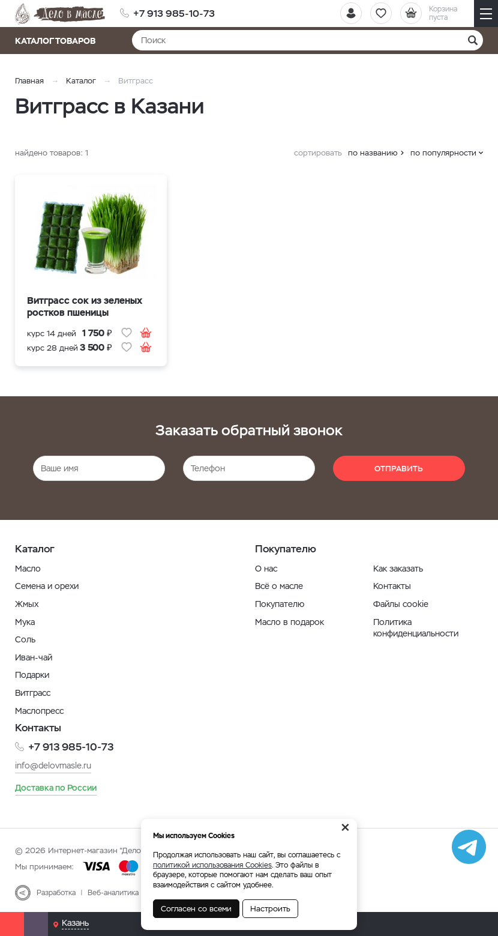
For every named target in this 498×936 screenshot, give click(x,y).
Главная (29, 81)
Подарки (32, 674)
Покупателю (279, 604)
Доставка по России (56, 787)
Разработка (56, 892)
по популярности (443, 153)
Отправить (398, 468)
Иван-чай (33, 657)
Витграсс (32, 692)
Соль (25, 639)
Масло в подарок (289, 622)
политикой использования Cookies (212, 865)
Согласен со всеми (196, 909)
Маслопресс (39, 710)
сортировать (318, 153)
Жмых (26, 604)
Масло (28, 568)
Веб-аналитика (113, 892)
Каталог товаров (59, 40)
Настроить (270, 909)
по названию (373, 153)
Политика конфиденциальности (415, 628)
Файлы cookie (400, 604)
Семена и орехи (47, 586)
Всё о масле (279, 586)
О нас (266, 568)
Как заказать (398, 568)
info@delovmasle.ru (53, 764)
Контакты (392, 586)
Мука (25, 622)
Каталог (81, 81)
